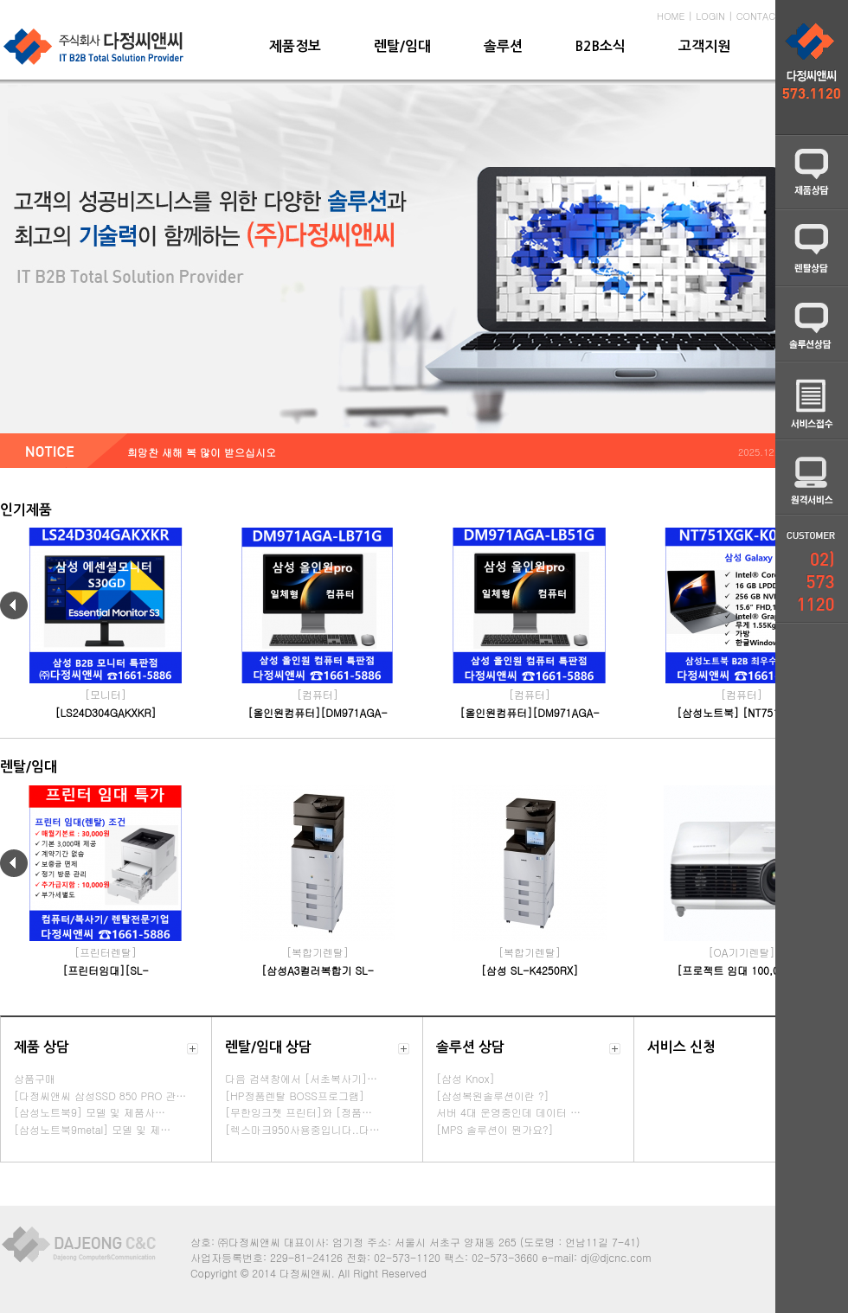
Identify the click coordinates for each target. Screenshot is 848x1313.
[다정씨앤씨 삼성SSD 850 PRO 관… (100, 1095)
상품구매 (34, 1078)
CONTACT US (766, 16)
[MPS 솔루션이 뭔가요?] (494, 1129)
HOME (670, 16)
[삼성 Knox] (465, 1078)
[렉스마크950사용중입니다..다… (302, 1129)
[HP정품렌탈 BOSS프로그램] (294, 1095)
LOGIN (710, 16)
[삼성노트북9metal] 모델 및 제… (92, 1129)
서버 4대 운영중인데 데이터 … (508, 1112)
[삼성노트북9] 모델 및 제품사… (89, 1112)
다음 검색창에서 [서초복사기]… (301, 1078)
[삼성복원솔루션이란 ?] (492, 1095)
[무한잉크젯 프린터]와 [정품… (298, 1112)
